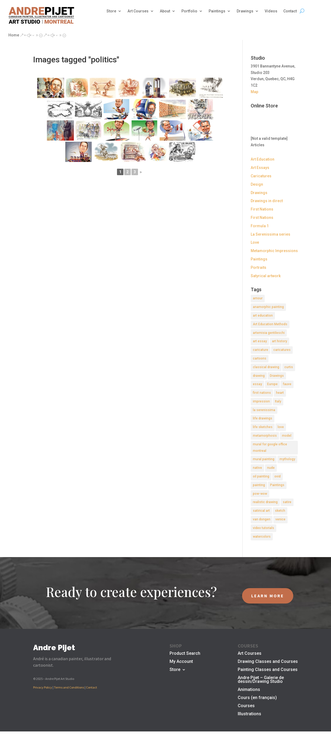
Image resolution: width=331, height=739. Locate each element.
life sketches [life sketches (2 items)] (263, 427)
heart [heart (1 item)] (280, 393)
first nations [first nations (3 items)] (262, 393)
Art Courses (138, 11)
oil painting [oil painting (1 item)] (261, 476)
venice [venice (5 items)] (280, 519)
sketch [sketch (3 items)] (280, 511)
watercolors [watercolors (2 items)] (262, 536)
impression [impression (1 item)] (261, 401)
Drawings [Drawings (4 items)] (277, 376)
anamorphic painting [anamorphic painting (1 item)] (268, 307)
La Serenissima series (270, 234)
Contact (290, 11)
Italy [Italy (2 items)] (278, 401)
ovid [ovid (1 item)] (277, 476)
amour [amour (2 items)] (258, 298)
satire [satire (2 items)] (287, 502)
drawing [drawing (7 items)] (259, 376)
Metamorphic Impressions (274, 251)
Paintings (217, 11)
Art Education (262, 159)
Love (255, 242)
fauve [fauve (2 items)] (287, 384)
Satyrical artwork (266, 276)
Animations (249, 690)
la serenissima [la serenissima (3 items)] (264, 410)
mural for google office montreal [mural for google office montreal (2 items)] (270, 447)
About (165, 11)
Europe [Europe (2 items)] (272, 384)
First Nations (262, 209)
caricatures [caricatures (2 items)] (282, 350)
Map (254, 92)
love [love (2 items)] (281, 427)
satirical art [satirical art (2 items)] (261, 511)
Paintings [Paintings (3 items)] (277, 485)
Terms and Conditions (69, 687)
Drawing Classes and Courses (268, 662)
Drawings (245, 11)
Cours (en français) (257, 698)
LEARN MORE (267, 595)
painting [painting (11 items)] (259, 485)
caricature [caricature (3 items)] (260, 350)
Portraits (258, 267)
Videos (271, 11)
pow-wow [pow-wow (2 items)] (260, 494)
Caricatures (261, 176)
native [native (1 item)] (257, 468)
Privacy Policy (42, 687)
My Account (181, 662)
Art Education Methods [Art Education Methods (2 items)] (270, 324)
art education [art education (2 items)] (263, 315)
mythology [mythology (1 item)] (287, 459)
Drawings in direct (267, 201)
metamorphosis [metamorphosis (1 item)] (265, 436)
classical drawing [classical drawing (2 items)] (266, 367)
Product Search (185, 654)
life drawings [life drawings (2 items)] (262, 418)
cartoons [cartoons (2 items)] (259, 358)
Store (111, 11)
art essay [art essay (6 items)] (260, 341)
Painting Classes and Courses (268, 670)
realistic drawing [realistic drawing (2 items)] (265, 502)
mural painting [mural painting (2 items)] (263, 459)
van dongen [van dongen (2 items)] (261, 519)
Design (257, 184)
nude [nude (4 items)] (271, 468)
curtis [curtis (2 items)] (288, 367)
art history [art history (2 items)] (279, 341)
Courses (246, 706)
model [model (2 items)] (286, 436)
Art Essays (260, 167)
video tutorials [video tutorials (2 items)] (263, 528)
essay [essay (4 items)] (257, 384)
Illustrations (249, 714)
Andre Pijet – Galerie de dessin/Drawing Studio (261, 680)
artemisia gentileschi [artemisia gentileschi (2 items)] (269, 333)
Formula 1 (260, 226)
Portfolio (189, 11)
